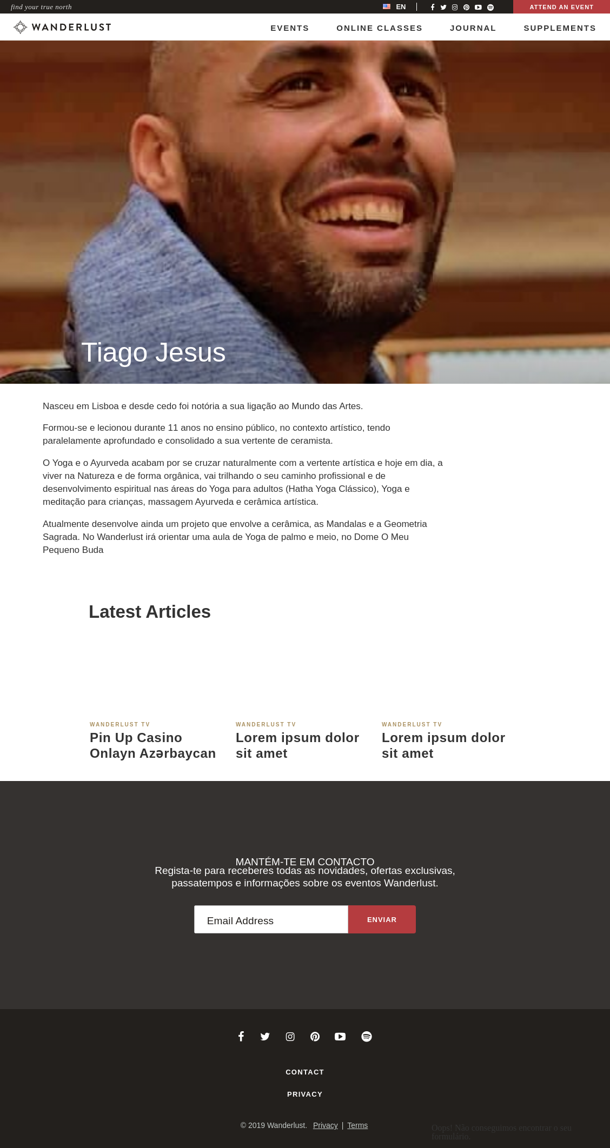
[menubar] (405, 7)
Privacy (305, 1094)
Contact (305, 1072)
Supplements (559, 27)
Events (289, 27)
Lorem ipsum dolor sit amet (298, 745)
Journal (473, 27)
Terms (357, 1125)
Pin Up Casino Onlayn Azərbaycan (153, 745)
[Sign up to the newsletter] (382, 919)
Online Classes (379, 27)
